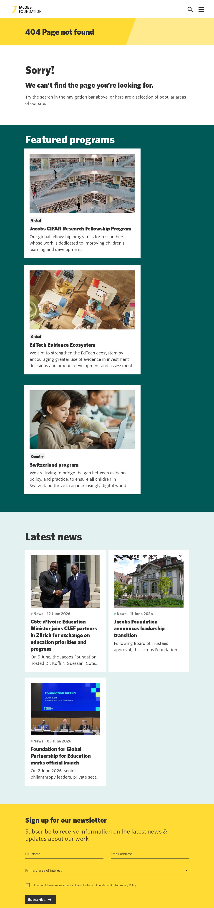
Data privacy (91, 840)
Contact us (56, 830)
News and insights (62, 851)
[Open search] (190, 9)
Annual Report (92, 830)
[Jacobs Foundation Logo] (25, 9)
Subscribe (36, 778)
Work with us (58, 840)
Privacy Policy (127, 763)
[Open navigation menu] (201, 9)
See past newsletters (41, 801)
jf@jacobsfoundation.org (143, 839)
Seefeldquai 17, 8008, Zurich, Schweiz (154, 829)
